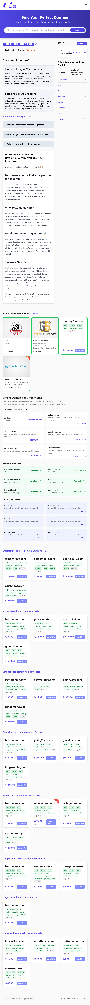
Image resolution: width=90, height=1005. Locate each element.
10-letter (52, 568)
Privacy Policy (65, 999)
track (53, 879)
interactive (73, 813)
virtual (8, 843)
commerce (9, 711)
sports (47, 563)
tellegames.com (44, 803)
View (40, 419)
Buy (41, 470)
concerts (37, 629)
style (7, 951)
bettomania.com (20, 44)
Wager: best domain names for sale (21, 897)
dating (13, 972)
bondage (8, 975)
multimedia (38, 813)
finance (37, 684)
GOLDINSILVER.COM (40, 341)
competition (38, 568)
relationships (21, 972)
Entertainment (63, 80)
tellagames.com (73, 803)
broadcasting (10, 777)
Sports (60, 85)
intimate (8, 593)
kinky (20, 975)
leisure (77, 873)
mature (65, 566)
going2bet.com (14, 646)
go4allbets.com (72, 740)
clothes (21, 948)
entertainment (21, 563)
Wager (60, 113)
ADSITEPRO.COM (10, 341)
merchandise (39, 948)
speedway (47, 879)
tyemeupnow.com (16, 968)
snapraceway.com (45, 866)
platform (14, 774)
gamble (37, 689)
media (8, 774)
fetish (15, 975)
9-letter (14, 595)
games (51, 566)
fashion (8, 948)
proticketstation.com (47, 619)
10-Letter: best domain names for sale (22, 933)
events (51, 626)
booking (65, 626)
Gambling (61, 96)
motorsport (38, 879)
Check (40, 511)
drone (16, 840)
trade (44, 945)
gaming (8, 653)
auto (36, 873)
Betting (60, 91)
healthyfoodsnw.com (76, 321)
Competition (62, 108)
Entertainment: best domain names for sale (25, 550)
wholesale (51, 945)
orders (52, 948)
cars (41, 873)
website (72, 566)
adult (13, 563)
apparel (14, 948)
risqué (15, 568)
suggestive (9, 566)
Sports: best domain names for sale (21, 611)
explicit (79, 566)
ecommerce (73, 328)
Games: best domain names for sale (21, 795)
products (72, 325)
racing (46, 873)
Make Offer (82, 43)
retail (12, 951)
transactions (15, 714)
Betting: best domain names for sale (21, 671)
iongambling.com (16, 767)
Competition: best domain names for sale (24, 858)
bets (64, 750)
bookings (37, 626)
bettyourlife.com (44, 679)
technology (38, 810)
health (65, 328)
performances (46, 629)
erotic (7, 978)
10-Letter (61, 119)
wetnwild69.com (15, 558)
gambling (44, 566)
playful (8, 595)
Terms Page (76, 999)
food (64, 331)
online (65, 325)
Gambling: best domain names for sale (23, 732)
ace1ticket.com (72, 619)
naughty (8, 568)
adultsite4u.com (73, 558)
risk (48, 686)
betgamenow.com (16, 706)
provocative (18, 566)
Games (60, 102)
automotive (38, 876)
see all (35, 313)
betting (37, 566)
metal (46, 948)
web (64, 563)
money (43, 684)
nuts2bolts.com (44, 941)
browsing (66, 568)
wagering (9, 656)
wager (46, 568)
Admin (85, 999)
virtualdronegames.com (20, 833)
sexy (14, 593)
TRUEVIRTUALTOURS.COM (13, 379)
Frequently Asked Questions (17, 116)
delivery (81, 328)
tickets (44, 626)
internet (79, 325)
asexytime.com (14, 586)
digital (14, 650)
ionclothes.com (15, 941)
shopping (9, 945)
